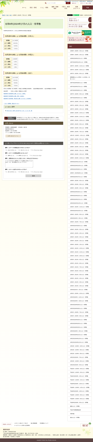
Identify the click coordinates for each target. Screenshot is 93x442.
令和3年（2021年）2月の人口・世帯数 (79, 285)
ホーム (24, 7)
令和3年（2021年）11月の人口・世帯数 (79, 252)
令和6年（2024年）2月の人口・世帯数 (79, 150)
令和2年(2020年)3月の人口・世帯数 (78, 327)
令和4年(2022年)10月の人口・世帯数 (78, 210)
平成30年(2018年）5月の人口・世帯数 (79, 402)
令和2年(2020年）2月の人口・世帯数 (78, 331)
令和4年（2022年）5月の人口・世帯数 (79, 229)
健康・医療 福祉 (55, 7)
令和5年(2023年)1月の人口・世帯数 (78, 199)
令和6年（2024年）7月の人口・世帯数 (79, 131)
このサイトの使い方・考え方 (21, 423)
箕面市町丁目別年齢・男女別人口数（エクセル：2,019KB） (18, 98)
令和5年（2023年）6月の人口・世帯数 (79, 180)
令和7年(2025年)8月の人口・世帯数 (78, 82)
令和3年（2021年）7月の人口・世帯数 (79, 267)
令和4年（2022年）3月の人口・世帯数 (79, 237)
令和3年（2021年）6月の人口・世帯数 (79, 270)
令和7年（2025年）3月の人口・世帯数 (79, 101)
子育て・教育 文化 (66, 7)
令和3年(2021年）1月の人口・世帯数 (78, 289)
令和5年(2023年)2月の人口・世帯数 (78, 195)
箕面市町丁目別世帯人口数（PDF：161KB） (14, 96)
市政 (87, 7)
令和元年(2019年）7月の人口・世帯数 (79, 357)
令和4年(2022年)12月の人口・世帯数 (78, 203)
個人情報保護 (34, 423)
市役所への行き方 (7, 424)
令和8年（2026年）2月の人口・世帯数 (79, 54)
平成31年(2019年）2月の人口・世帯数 (79, 376)
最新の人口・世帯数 (75, 406)
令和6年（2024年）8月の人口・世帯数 (79, 127)
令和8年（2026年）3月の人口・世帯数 (79, 50)
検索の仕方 (74, 3)
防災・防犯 (33, 7)
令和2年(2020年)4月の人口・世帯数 (78, 323)
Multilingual (89, 1)
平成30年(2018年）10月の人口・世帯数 (79, 391)
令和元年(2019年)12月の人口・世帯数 (79, 338)
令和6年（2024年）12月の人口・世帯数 (79, 112)
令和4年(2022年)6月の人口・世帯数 (78, 225)
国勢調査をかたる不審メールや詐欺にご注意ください (80, 78)
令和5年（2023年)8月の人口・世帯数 (78, 173)
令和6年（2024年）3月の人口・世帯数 (79, 146)
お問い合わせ (82, 1)
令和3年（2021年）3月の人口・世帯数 (79, 282)
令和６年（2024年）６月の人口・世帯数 (79, 135)
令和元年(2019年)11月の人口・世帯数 (79, 342)
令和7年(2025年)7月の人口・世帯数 (78, 86)
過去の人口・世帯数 (75, 417)
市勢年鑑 (72, 413)
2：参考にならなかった (22, 155)
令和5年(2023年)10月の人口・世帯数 (78, 165)
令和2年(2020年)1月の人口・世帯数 (78, 334)
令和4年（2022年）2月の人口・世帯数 (79, 240)
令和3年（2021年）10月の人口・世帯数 (79, 255)
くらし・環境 (44, 7)
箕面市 (3, 15)
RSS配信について (44, 423)
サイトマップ (75, 1)
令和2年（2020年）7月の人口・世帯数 (79, 312)
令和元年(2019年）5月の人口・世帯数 (79, 364)
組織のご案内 (68, 1)
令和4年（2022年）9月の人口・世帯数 (79, 214)
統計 (11, 15)
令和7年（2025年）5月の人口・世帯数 (79, 94)
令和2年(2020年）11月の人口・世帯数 (79, 297)
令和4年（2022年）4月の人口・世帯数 (79, 233)
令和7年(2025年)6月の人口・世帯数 (78, 90)
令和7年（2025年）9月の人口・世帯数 (79, 73)
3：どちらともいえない (37, 150)
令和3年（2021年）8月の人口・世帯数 (79, 263)
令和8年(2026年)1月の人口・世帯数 (78, 58)
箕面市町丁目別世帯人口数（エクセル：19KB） (15, 93)
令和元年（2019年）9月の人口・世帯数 (79, 349)
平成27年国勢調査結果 (75, 410)
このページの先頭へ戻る (85, 425)
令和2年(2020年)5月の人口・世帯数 (78, 319)
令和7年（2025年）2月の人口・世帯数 (79, 105)
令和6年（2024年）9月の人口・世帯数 (79, 124)
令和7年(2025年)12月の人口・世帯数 (78, 62)
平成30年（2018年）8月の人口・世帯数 (79, 398)
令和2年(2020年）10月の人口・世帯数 (79, 300)
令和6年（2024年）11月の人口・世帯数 (79, 116)
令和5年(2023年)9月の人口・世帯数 (78, 169)
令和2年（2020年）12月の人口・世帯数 (79, 293)
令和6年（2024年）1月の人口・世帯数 (79, 154)
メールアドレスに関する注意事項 (22, 425)
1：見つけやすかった (11, 171)
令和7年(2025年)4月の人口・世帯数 (78, 97)
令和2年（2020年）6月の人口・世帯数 (79, 315)
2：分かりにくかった (24, 150)
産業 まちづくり (76, 7)
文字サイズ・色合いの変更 (85, 3)
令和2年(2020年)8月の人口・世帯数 (78, 308)
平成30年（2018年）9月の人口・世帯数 (79, 394)
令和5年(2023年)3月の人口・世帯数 (78, 191)
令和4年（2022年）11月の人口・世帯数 (79, 206)
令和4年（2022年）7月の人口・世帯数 (79, 221)
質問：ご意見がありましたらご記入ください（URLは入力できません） (22, 158)
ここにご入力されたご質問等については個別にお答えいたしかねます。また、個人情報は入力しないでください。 (19, 163)
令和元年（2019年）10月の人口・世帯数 (79, 346)
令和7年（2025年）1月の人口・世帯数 (79, 109)
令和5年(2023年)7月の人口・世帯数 (78, 176)
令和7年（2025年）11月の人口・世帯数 (79, 65)
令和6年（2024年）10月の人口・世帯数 (79, 120)
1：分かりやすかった (11, 150)
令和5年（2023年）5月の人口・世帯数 (79, 184)
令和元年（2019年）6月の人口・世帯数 (79, 361)
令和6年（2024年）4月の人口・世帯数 (79, 143)
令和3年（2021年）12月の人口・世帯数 (79, 248)
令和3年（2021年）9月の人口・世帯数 (79, 259)
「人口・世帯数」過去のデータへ (11, 103)
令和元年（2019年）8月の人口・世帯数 (79, 353)
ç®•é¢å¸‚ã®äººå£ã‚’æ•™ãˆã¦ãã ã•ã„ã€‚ (19, 110)
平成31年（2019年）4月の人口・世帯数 (79, 368)
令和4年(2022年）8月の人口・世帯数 (78, 218)
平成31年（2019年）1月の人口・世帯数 (79, 379)
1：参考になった (10, 155)
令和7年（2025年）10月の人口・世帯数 (79, 69)
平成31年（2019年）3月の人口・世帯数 (79, 372)
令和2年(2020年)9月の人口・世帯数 (78, 304)
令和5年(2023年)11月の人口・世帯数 (78, 161)
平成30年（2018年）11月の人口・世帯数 (79, 387)
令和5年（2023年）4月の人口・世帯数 (79, 188)
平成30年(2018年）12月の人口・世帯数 (79, 383)
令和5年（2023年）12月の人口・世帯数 (79, 158)
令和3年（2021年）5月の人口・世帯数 (79, 274)
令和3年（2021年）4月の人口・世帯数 (79, 278)
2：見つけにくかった (24, 171)
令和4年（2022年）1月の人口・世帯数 (79, 244)
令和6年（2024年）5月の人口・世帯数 (79, 139)
